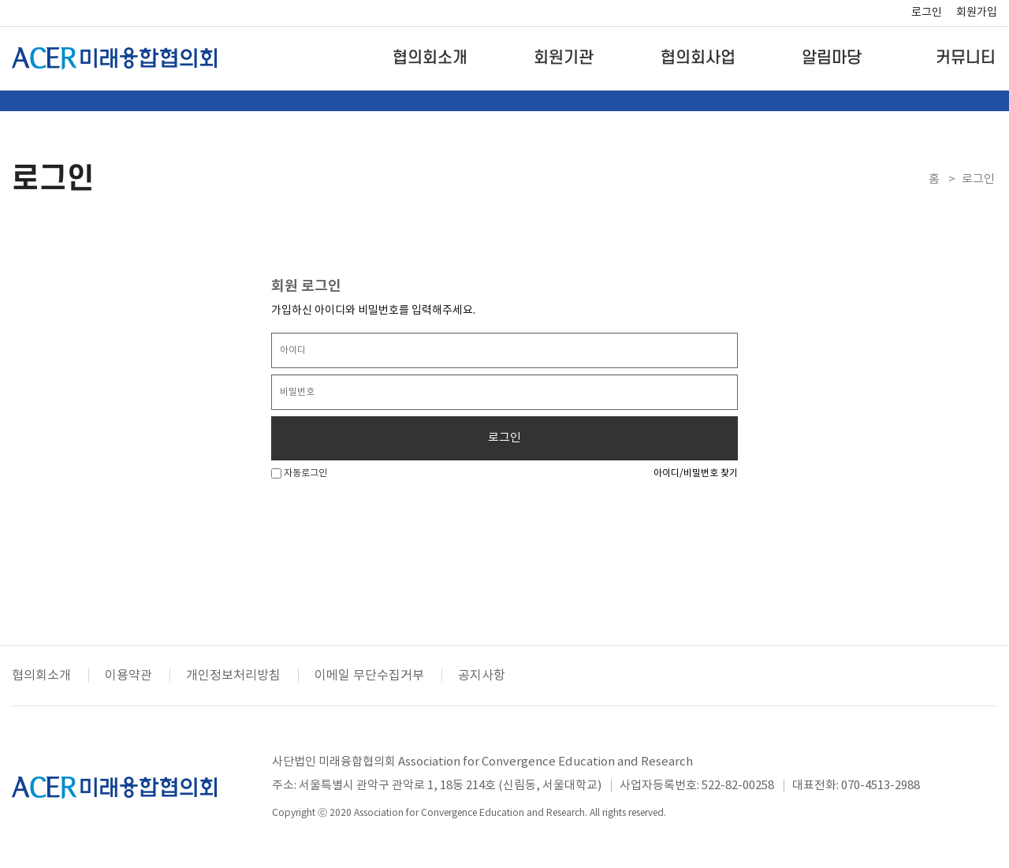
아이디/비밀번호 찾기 (695, 473)
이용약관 (128, 676)
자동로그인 (299, 473)
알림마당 (832, 58)
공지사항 (481, 676)
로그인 (926, 12)
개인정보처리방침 (233, 676)
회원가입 (976, 12)
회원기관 (564, 58)
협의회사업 (698, 58)
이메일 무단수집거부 (369, 676)
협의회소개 (430, 58)
